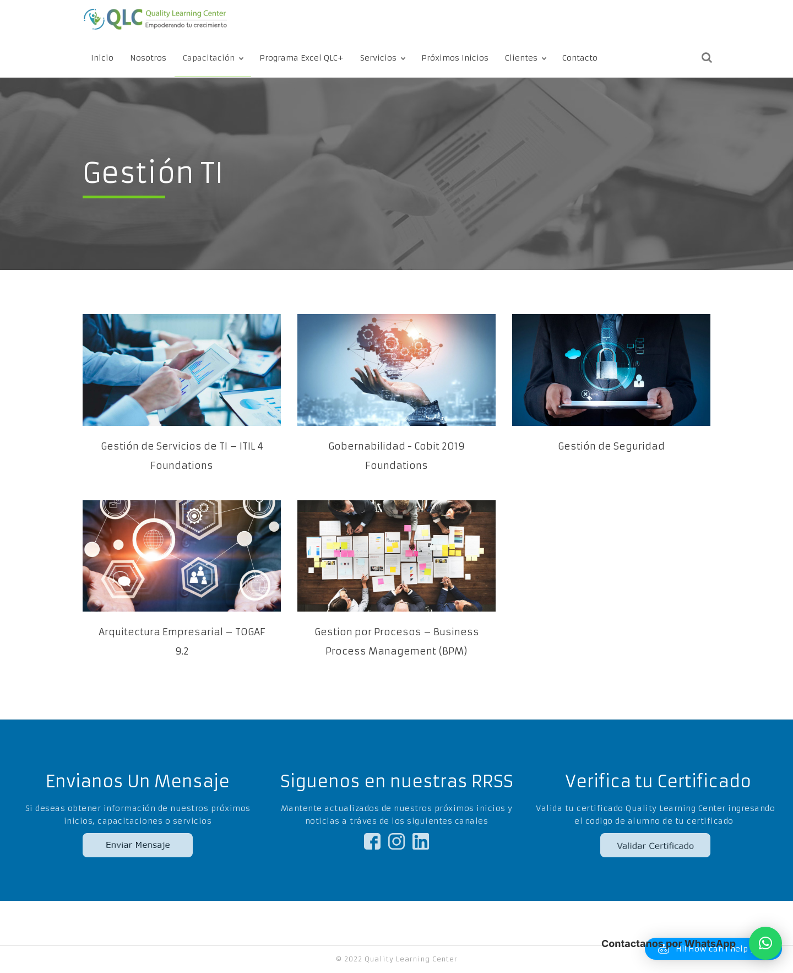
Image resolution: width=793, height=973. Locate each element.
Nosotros (148, 58)
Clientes (521, 58)
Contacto (580, 58)
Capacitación (209, 58)
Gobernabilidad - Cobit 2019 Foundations (396, 456)
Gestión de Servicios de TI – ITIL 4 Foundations (182, 456)
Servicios (378, 58)
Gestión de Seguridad (611, 446)
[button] (765, 943)
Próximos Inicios (454, 58)
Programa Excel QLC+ (301, 58)
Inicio (102, 58)
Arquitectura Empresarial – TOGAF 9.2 (182, 641)
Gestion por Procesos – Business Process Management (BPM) (396, 641)
